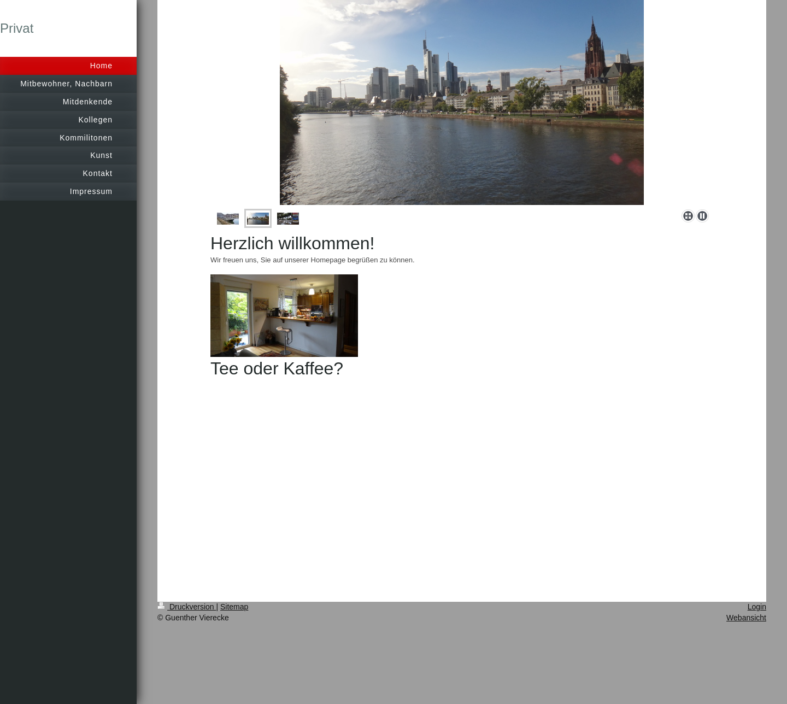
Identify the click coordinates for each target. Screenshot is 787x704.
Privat (16, 28)
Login (757, 606)
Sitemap (234, 606)
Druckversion (186, 606)
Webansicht (746, 617)
